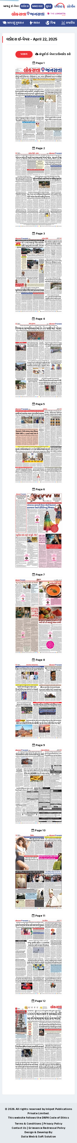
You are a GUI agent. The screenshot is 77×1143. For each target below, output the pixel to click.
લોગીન (71, 6)
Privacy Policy (53, 1124)
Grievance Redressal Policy (47, 1128)
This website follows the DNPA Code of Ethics (38, 1118)
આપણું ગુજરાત (13, 23)
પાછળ (24, 54)
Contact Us (19, 1128)
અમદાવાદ (37, 6)
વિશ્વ (51, 23)
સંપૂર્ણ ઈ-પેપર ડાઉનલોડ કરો (53, 54)
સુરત (49, 6)
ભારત (34, 23)
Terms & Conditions (28, 1124)
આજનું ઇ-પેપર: (11, 6)
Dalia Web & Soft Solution (38, 1137)
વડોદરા (25, 6)
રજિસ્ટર (59, 6)
